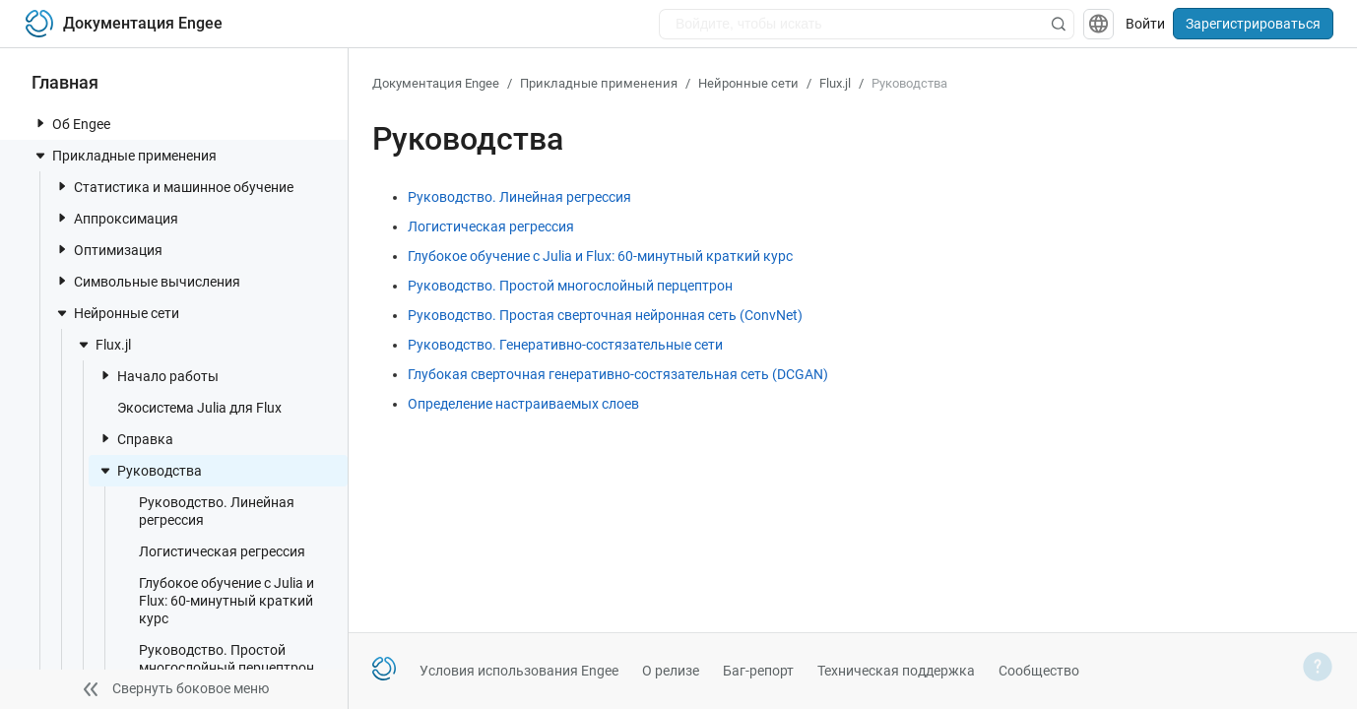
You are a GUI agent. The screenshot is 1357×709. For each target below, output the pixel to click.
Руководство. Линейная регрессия (206, 511)
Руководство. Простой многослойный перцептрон (216, 659)
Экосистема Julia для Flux (189, 407)
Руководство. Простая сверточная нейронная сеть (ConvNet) (605, 315)
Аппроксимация (116, 218)
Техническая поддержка (896, 670)
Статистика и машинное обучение (173, 186)
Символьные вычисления (147, 281)
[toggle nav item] (40, 123)
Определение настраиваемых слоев (523, 404)
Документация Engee (435, 83)
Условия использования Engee (519, 670)
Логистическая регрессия (212, 551)
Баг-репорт (758, 670)
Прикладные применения (124, 155)
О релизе (670, 670)
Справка (135, 438)
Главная (65, 82)
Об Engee (71, 123)
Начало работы (158, 375)
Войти (1145, 24)
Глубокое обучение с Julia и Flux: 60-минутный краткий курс (216, 600)
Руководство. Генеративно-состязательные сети (565, 345)
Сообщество (1039, 670)
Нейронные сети (116, 313)
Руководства (149, 471)
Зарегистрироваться (1253, 24)
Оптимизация (108, 249)
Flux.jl (103, 345)
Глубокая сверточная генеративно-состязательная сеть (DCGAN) (618, 374)
